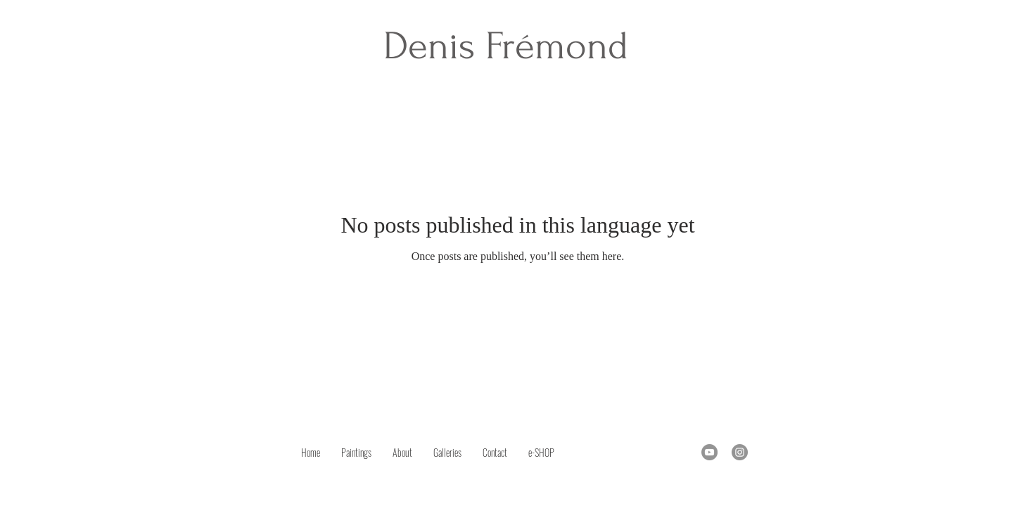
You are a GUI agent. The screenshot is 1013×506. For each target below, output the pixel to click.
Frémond (556, 46)
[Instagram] (740, 452)
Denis (434, 46)
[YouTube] (709, 452)
